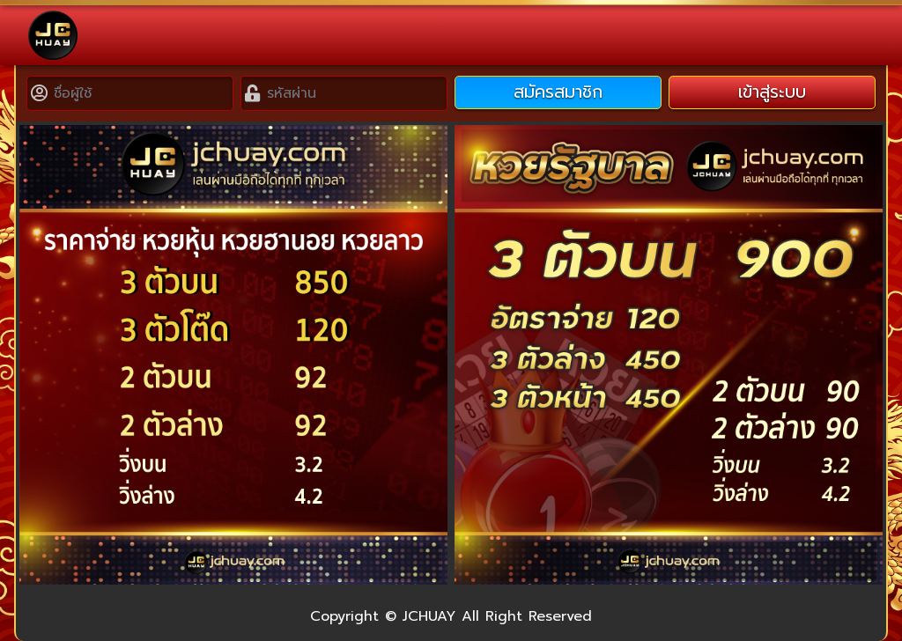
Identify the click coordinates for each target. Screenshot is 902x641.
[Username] (141, 93)
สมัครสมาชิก (558, 92)
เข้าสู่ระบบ (772, 92)
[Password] (355, 93)
